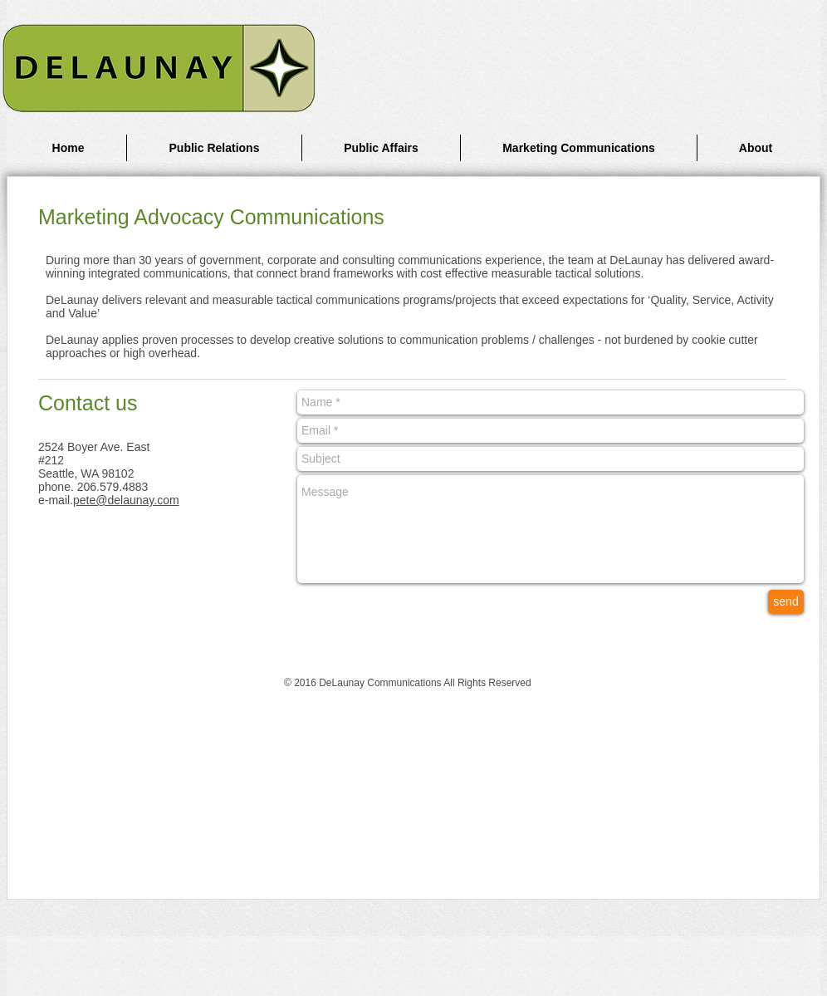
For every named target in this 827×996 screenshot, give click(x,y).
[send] (786, 602)
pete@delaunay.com (126, 500)
